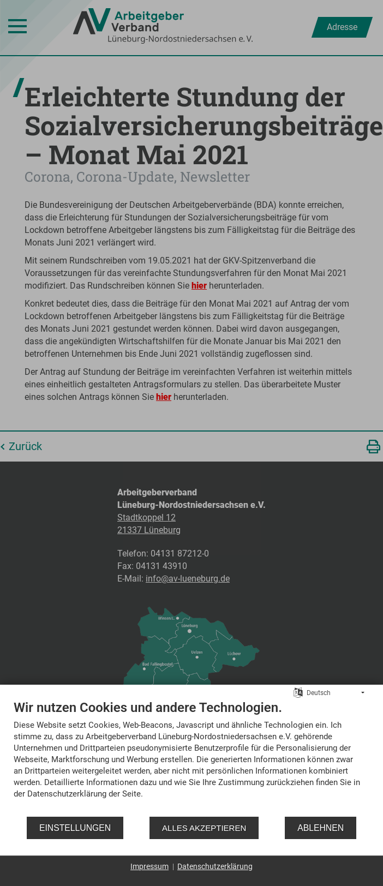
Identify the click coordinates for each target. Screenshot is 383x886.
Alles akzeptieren (204, 828)
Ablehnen (320, 828)
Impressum (149, 866)
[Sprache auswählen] (298, 692)
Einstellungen (75, 828)
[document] (191, 757)
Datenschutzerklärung (215, 866)
